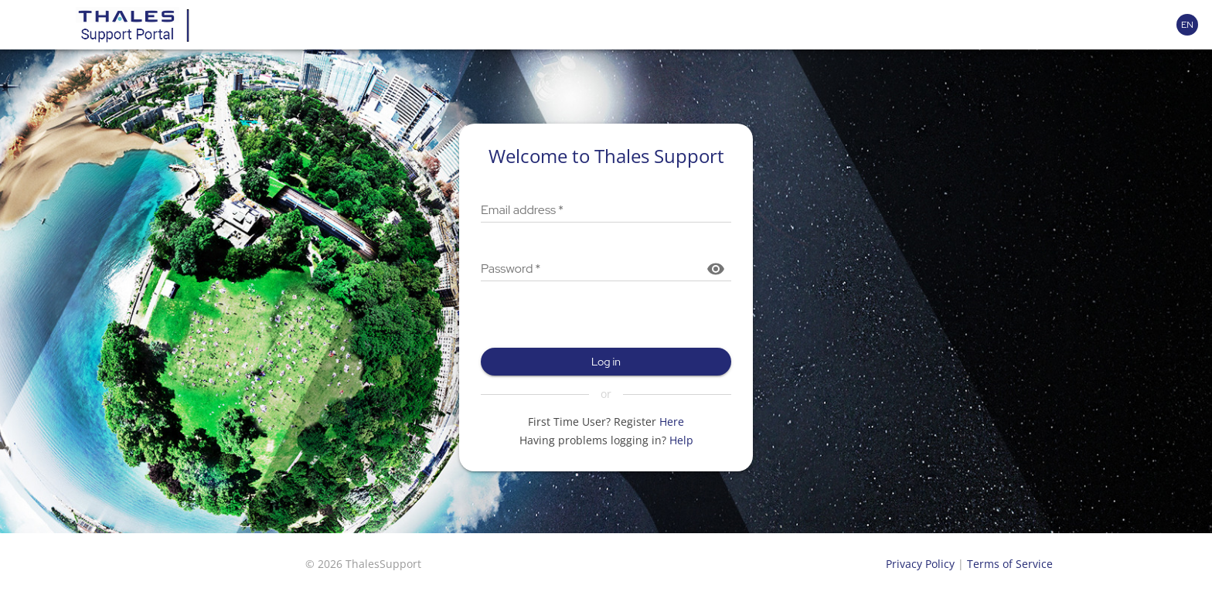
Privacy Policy (920, 563)
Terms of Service (1010, 563)
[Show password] (715, 268)
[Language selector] (1187, 24)
